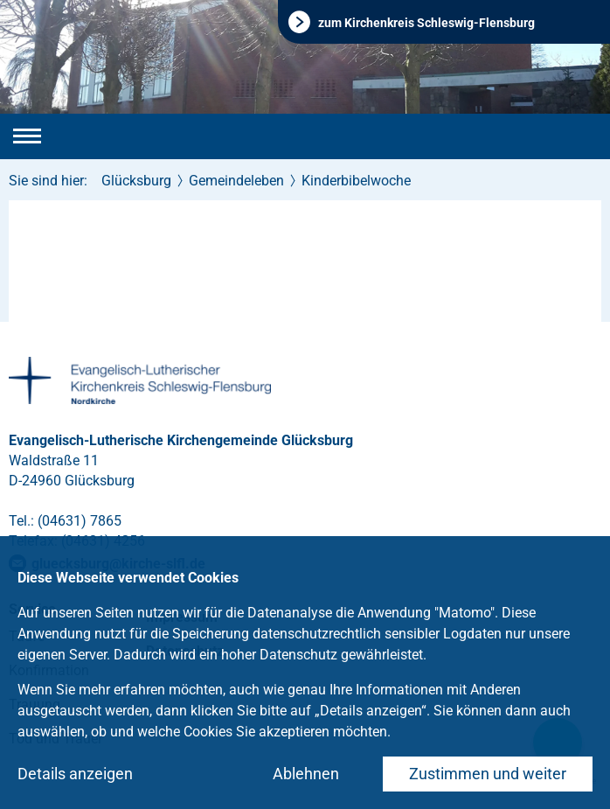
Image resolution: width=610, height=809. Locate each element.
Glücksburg (136, 180)
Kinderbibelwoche (356, 180)
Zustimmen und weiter (487, 773)
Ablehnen (306, 773)
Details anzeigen (75, 773)
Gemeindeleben (236, 180)
